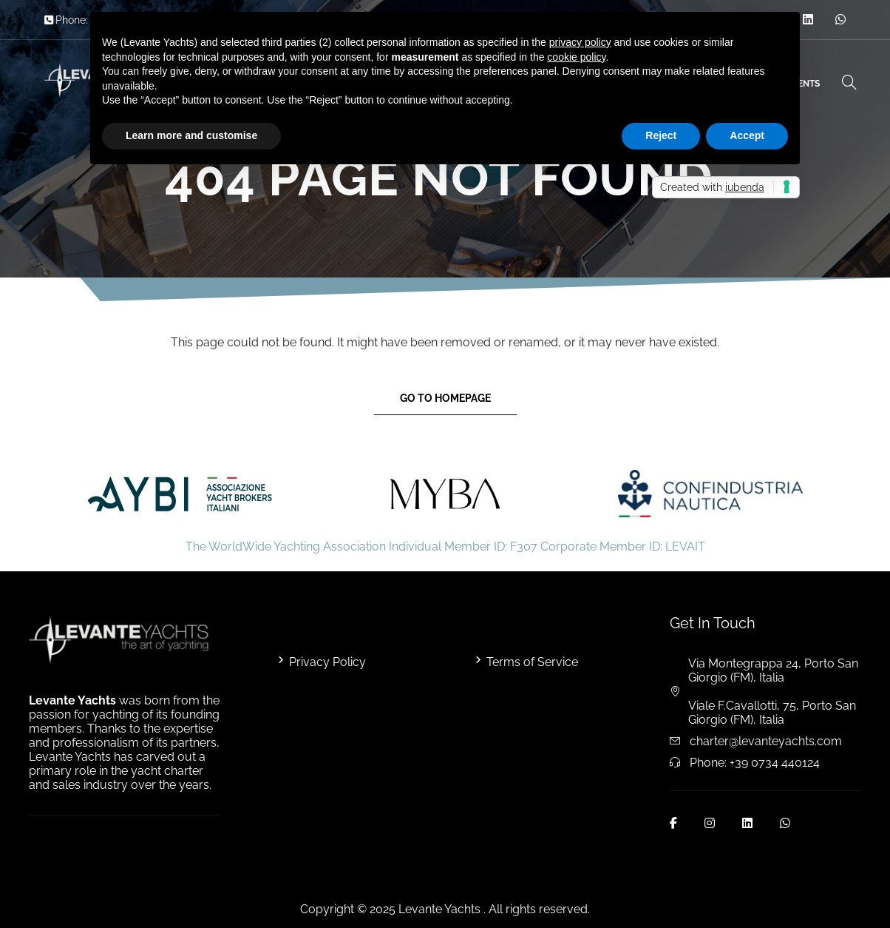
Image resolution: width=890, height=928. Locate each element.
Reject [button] (660, 135)
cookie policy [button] (576, 57)
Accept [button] (747, 135)
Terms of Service (532, 662)
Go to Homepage (445, 398)
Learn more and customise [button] (191, 135)
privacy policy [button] (580, 42)
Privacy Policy (327, 662)
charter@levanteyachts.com (766, 741)
